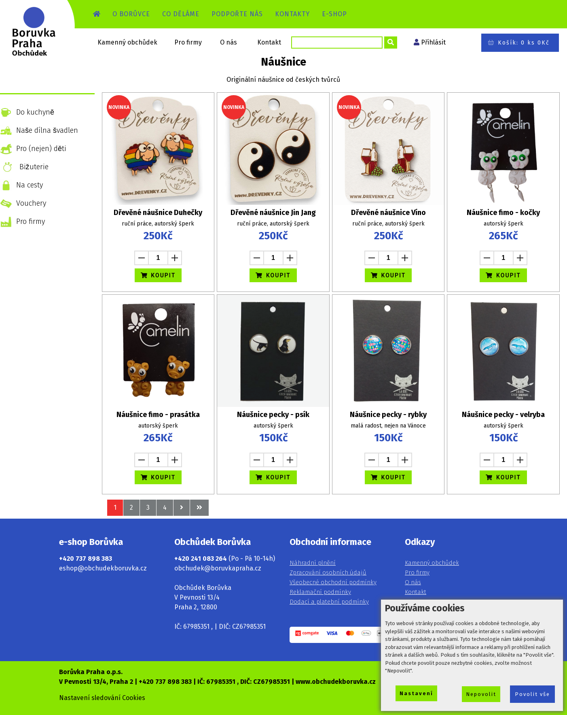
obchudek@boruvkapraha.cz (217, 568)
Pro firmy (188, 42)
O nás (228, 42)
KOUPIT (158, 275)
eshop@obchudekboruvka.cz (103, 568)
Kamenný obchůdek (127, 42)
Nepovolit (481, 694)
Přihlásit (433, 42)
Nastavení (416, 693)
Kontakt (269, 42)
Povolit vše (532, 694)
